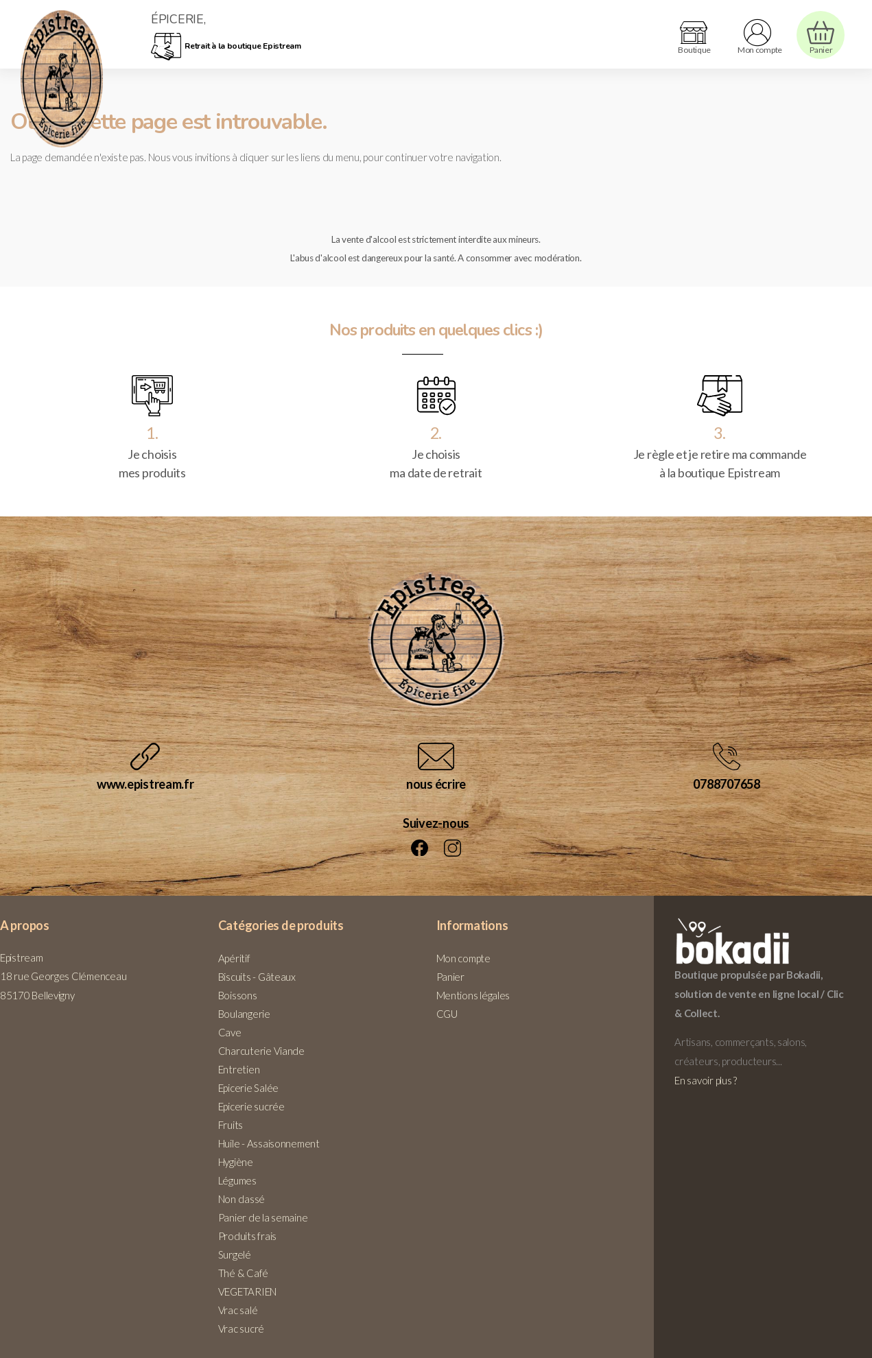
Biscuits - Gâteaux (257, 976)
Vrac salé (238, 1310)
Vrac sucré (241, 1328)
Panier (450, 976)
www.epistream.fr (145, 783)
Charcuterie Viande (261, 1051)
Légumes (237, 1180)
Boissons (237, 995)
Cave (229, 1032)
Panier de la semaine (263, 1217)
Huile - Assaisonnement (269, 1143)
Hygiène (235, 1162)
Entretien (239, 1069)
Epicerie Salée (248, 1088)
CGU (447, 1014)
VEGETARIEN (247, 1291)
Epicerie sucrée (251, 1106)
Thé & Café (243, 1273)
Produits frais (247, 1236)
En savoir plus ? (705, 1080)
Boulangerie (244, 1014)
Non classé (241, 1199)
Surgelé (234, 1254)
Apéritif (234, 958)
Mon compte (463, 958)
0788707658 (726, 783)
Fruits (230, 1125)
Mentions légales (473, 995)
